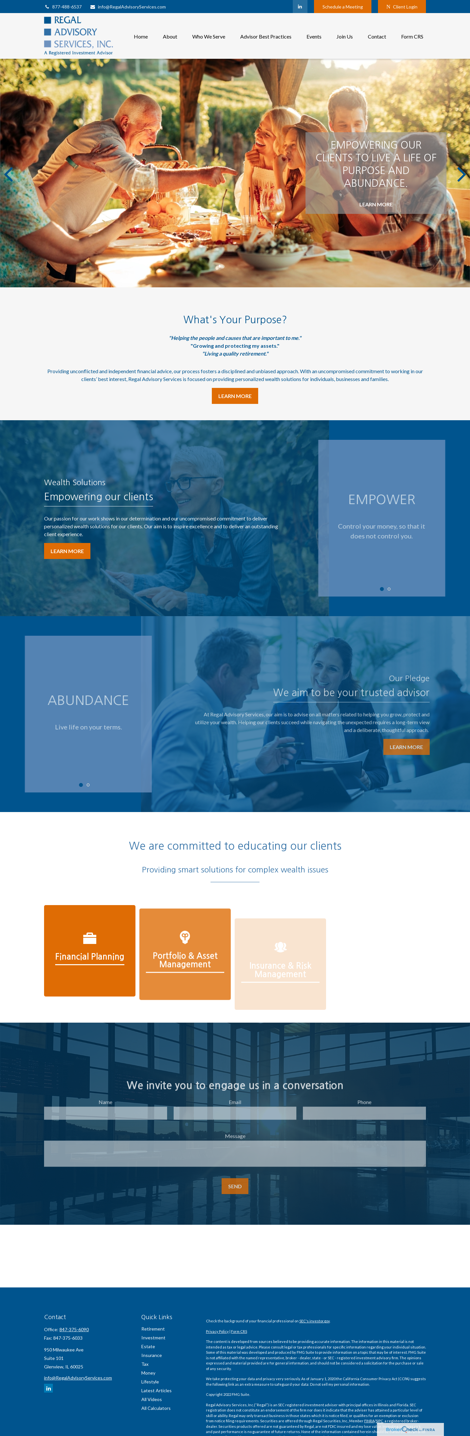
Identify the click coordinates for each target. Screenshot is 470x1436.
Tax (145, 1364)
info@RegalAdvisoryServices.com (128, 6)
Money (148, 1373)
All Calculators (156, 1408)
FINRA (369, 1421)
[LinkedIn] (300, 6)
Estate (148, 1346)
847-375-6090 (74, 1329)
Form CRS (239, 1331)
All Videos (151, 1399)
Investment (153, 1337)
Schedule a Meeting (342, 6)
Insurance (151, 1355)
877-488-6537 (63, 6)
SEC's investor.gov (314, 1321)
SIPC (379, 1421)
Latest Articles (156, 1390)
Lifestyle (150, 1381)
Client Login (401, 6)
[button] (140, 36)
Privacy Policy (217, 1331)
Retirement (153, 1329)
